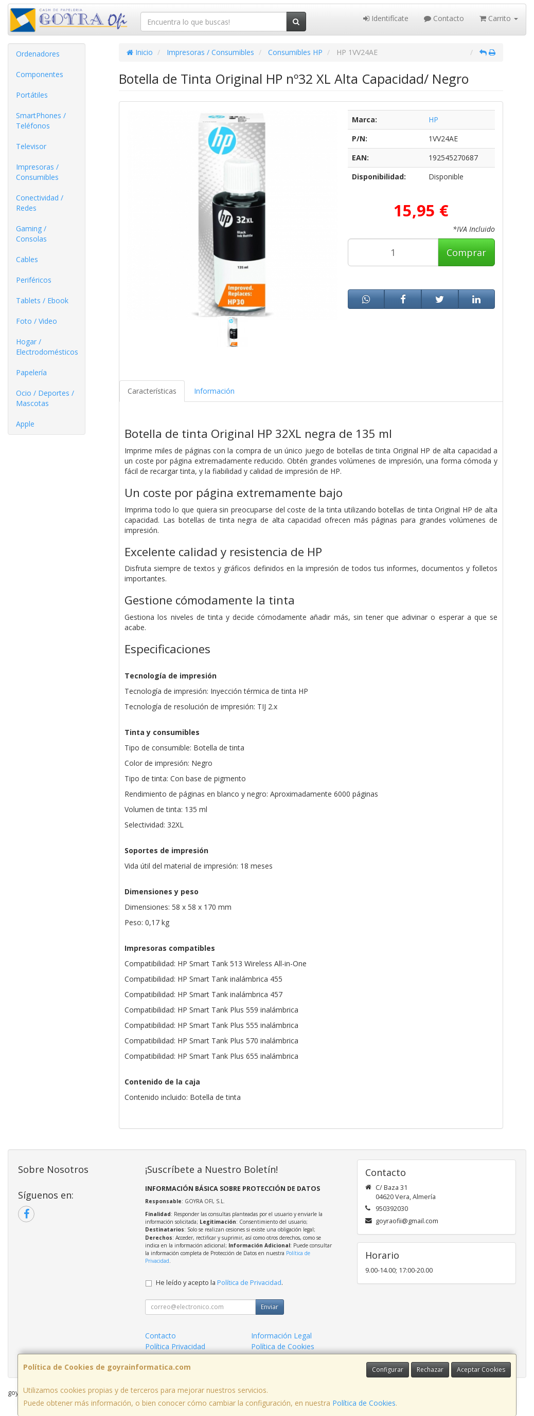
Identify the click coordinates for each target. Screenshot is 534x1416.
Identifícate (385, 18)
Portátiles (32, 95)
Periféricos (33, 280)
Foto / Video (36, 321)
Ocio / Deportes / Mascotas (45, 398)
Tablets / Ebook (42, 300)
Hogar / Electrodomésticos (47, 347)
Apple (25, 424)
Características (152, 391)
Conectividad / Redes (39, 203)
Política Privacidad (175, 1346)
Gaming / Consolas (31, 234)
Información (214, 391)
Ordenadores (38, 54)
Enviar (269, 1306)
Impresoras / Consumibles (37, 172)
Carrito (498, 18)
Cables (27, 259)
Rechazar (430, 1369)
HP (433, 119)
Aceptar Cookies (481, 1369)
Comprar (466, 252)
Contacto (444, 18)
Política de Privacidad (249, 1282)
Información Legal (281, 1335)
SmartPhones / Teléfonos (41, 121)
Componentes (39, 74)
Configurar (387, 1369)
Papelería (31, 372)
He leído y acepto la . (219, 1282)
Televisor (31, 146)
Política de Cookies (364, 1403)
